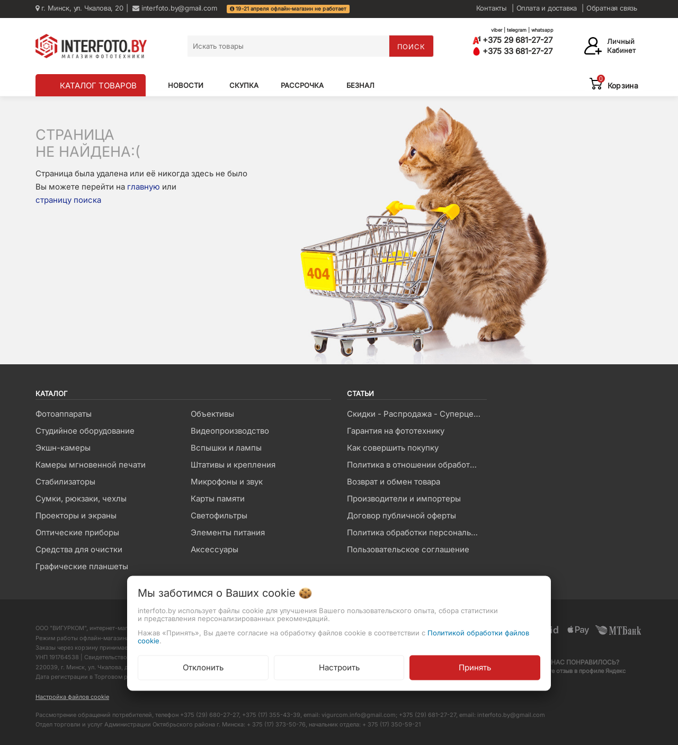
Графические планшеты (81, 566)
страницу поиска (68, 200)
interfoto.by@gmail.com (174, 8)
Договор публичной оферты (401, 515)
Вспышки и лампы (226, 448)
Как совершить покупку (393, 448)
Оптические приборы (77, 532)
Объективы (212, 414)
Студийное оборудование (85, 431)
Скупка (243, 85)
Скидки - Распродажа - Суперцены (415, 414)
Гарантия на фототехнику (395, 431)
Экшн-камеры (63, 448)
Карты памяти (218, 498)
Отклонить (203, 667)
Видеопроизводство (230, 431)
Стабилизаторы (65, 482)
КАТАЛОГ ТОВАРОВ (98, 85)
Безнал (360, 85)
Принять (475, 667)
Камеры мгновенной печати (90, 465)
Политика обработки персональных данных (416, 532)
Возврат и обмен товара (393, 482)
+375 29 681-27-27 (512, 40)
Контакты (491, 8)
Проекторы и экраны (76, 515)
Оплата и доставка (546, 8)
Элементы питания (228, 532)
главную (143, 187)
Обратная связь (611, 8)
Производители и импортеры (404, 498)
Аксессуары (214, 549)
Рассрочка (302, 85)
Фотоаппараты (63, 414)
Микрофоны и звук (227, 482)
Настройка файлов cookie (72, 697)
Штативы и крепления (233, 465)
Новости (185, 85)
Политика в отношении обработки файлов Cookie (416, 465)
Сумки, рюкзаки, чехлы (81, 498)
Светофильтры (219, 515)
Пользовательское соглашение (408, 549)
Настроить (339, 667)
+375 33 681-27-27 (512, 51)
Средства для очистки (78, 549)
